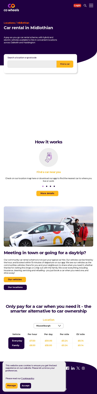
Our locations (15, 287)
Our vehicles (15, 279)
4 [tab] (54, 186)
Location (48, 323)
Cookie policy (27, 378)
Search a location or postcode (22, 57)
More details (47, 193)
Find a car (65, 64)
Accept (25, 385)
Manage (11, 385)
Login (77, 5)
